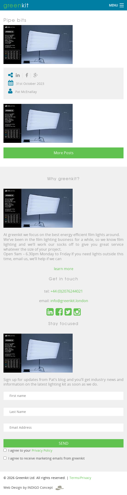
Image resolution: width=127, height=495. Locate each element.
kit (16, 5)
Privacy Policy (42, 450)
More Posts (64, 152)
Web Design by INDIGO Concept (33, 487)
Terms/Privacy (80, 478)
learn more (63, 268)
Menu (113, 5)
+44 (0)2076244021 (66, 291)
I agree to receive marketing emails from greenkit (46, 458)
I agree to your (30, 450)
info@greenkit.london (69, 300)
